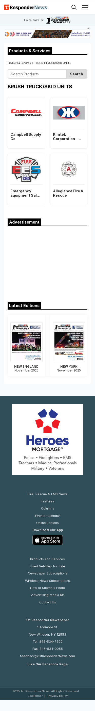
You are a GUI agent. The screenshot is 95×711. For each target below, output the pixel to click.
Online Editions (47, 523)
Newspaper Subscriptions (47, 573)
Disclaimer (35, 696)
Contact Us (47, 602)
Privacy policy (58, 696)
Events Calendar (47, 516)
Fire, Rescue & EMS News (47, 494)
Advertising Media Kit (47, 595)
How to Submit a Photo (47, 588)
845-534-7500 (51, 642)
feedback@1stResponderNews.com (47, 656)
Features (47, 501)
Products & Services (19, 63)
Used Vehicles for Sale (47, 566)
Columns (47, 508)
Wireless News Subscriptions (47, 581)
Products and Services (47, 559)
